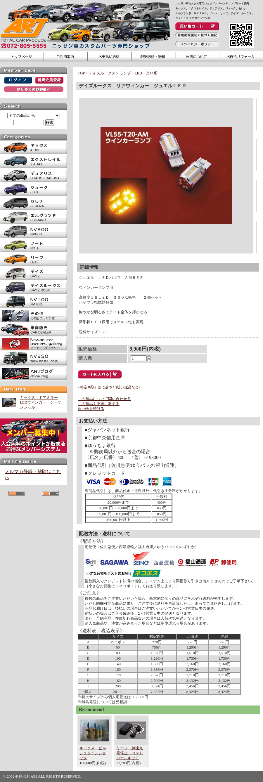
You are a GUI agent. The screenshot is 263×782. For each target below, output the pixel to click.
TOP (81, 73)
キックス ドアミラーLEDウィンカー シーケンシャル (40, 402)
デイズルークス (102, 73)
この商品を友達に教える (99, 404)
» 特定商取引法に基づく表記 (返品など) (109, 387)
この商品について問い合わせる (104, 399)
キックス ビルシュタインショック (92, 753)
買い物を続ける (91, 408)
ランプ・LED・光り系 (138, 73)
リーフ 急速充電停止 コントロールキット (129, 753)
